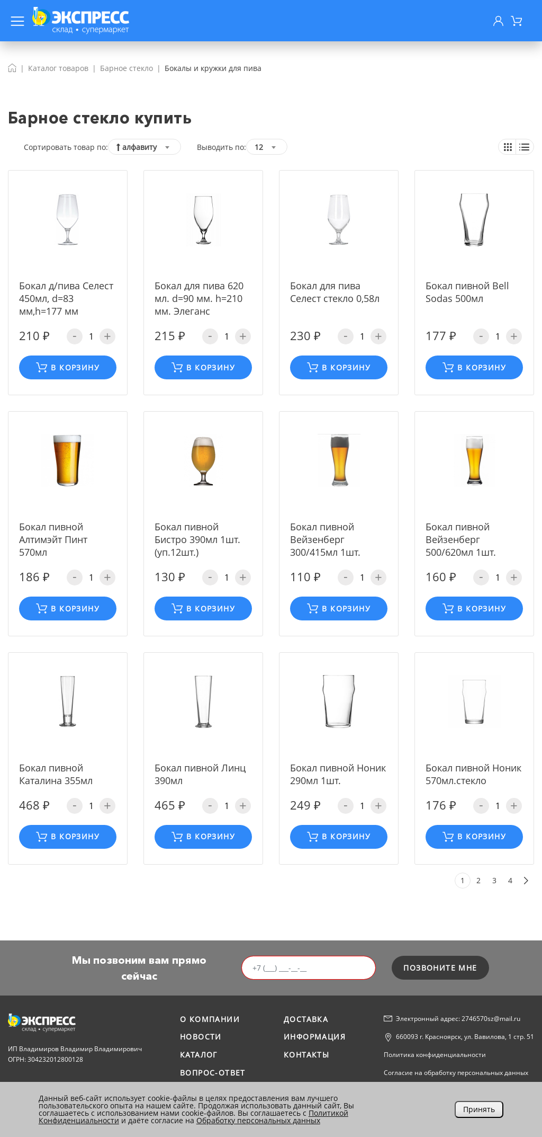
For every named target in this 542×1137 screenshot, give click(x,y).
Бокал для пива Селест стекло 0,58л (335, 292)
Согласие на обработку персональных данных (456, 1072)
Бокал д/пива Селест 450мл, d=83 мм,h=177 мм (66, 298)
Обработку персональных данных (258, 1120)
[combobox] (144, 147)
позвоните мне (440, 968)
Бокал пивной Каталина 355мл (56, 774)
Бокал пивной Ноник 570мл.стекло (473, 774)
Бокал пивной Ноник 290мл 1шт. (338, 774)
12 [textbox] (259, 147)
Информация (315, 1037)
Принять (479, 1109)
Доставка (306, 1019)
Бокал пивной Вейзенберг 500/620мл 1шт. (461, 539)
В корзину (68, 367)
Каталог (199, 1055)
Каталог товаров (58, 68)
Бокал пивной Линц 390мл (200, 774)
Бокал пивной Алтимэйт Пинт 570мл (53, 539)
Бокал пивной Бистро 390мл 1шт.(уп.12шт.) (197, 539)
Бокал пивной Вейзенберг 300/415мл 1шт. (325, 539)
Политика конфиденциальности (435, 1054)
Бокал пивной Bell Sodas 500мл (467, 292)
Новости (201, 1037)
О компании (210, 1019)
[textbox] (144, 147)
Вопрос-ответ (213, 1073)
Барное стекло (126, 68)
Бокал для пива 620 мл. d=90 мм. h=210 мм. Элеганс (199, 298)
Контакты (306, 1055)
